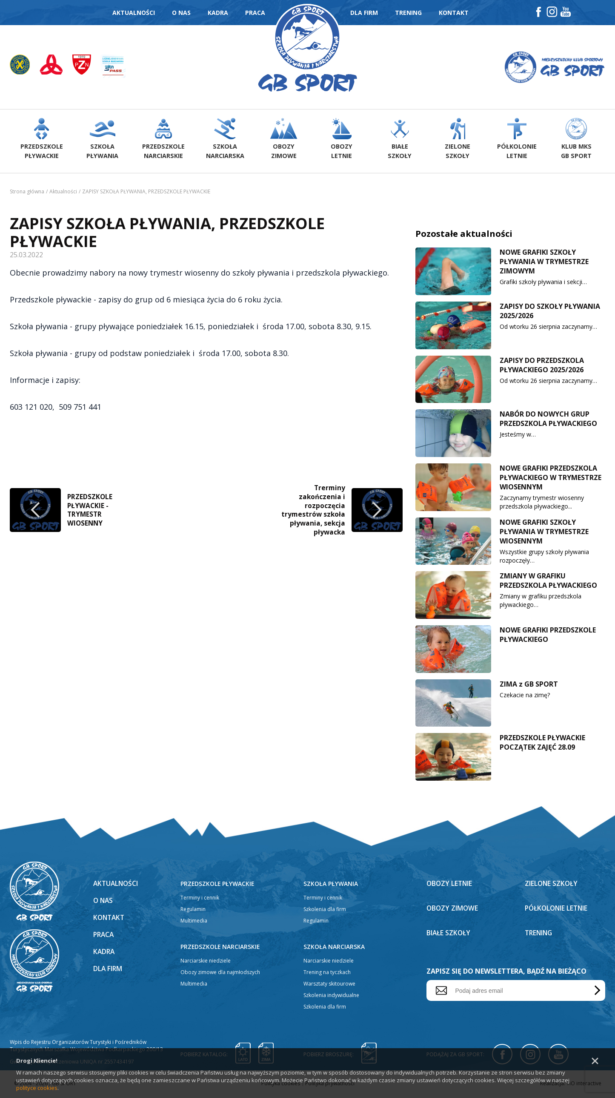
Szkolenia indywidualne (331, 996)
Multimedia (193, 922)
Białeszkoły (399, 140)
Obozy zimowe (452, 909)
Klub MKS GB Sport (576, 140)
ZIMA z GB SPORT (529, 685)
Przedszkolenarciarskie (162, 140)
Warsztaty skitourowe (329, 985)
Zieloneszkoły (458, 140)
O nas (181, 13)
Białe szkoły (449, 934)
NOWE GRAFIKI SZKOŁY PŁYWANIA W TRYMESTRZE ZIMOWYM (544, 263)
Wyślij (596, 992)
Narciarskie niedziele (205, 962)
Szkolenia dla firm (324, 910)
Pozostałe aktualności (463, 235)
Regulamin (193, 910)
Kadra (218, 13)
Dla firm (364, 13)
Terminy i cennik (199, 899)
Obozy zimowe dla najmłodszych (220, 973)
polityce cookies (36, 1088)
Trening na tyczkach (327, 973)
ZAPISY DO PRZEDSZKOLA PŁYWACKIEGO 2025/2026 (542, 366)
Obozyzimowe (282, 140)
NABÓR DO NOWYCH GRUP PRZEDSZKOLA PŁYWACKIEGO (548, 420)
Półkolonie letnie (558, 909)
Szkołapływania (101, 140)
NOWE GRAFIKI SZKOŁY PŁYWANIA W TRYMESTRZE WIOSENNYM (544, 533)
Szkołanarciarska (224, 140)
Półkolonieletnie (517, 140)
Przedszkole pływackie (217, 885)
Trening (408, 13)
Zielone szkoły (552, 885)
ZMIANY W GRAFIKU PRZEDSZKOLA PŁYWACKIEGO (548, 582)
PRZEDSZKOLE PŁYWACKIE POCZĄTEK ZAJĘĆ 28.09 (542, 744)
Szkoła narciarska (334, 948)
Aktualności (133, 13)
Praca (255, 13)
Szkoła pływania (330, 885)
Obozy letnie (450, 885)
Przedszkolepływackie (41, 140)
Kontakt (454, 13)
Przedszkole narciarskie (220, 948)
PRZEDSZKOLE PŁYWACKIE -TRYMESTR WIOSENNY (90, 510)
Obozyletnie (341, 140)
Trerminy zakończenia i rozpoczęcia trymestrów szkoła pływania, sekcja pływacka (312, 511)
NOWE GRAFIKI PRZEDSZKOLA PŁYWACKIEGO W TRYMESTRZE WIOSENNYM (550, 479)
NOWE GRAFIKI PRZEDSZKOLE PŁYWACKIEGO (548, 636)
